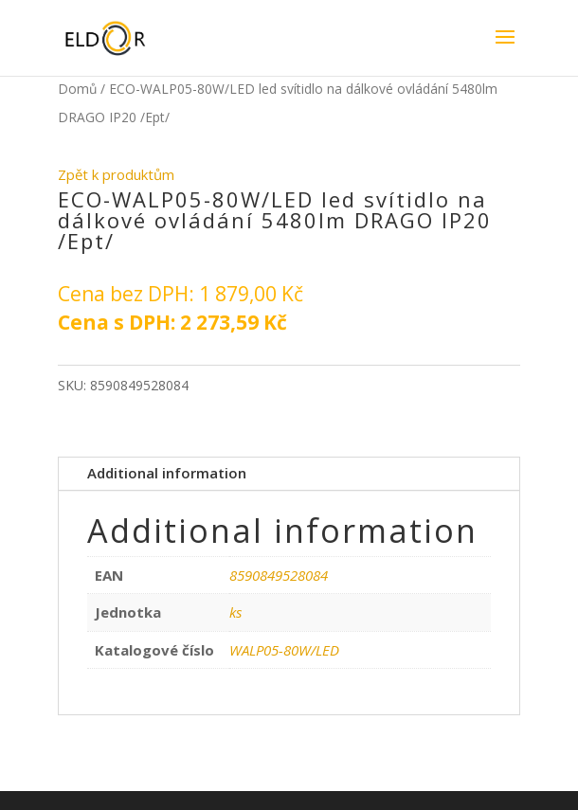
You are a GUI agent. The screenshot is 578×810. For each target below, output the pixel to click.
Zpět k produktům (116, 174)
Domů (77, 89)
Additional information (166, 472)
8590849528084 (278, 575)
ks (235, 612)
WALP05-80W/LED (284, 649)
